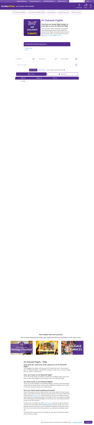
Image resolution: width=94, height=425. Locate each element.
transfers (58, 35)
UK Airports (51, 12)
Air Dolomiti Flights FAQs (36, 12)
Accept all (88, 422)
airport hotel (37, 395)
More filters (33, 70)
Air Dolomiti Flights (19, 12)
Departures (63, 74)
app (50, 408)
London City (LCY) (28, 49)
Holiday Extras (8, 6)
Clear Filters (41, 70)
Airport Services (64, 12)
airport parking (48, 403)
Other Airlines (76, 12)
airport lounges (48, 35)
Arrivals (31, 74)
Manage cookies (77, 422)
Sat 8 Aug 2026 (69, 59)
